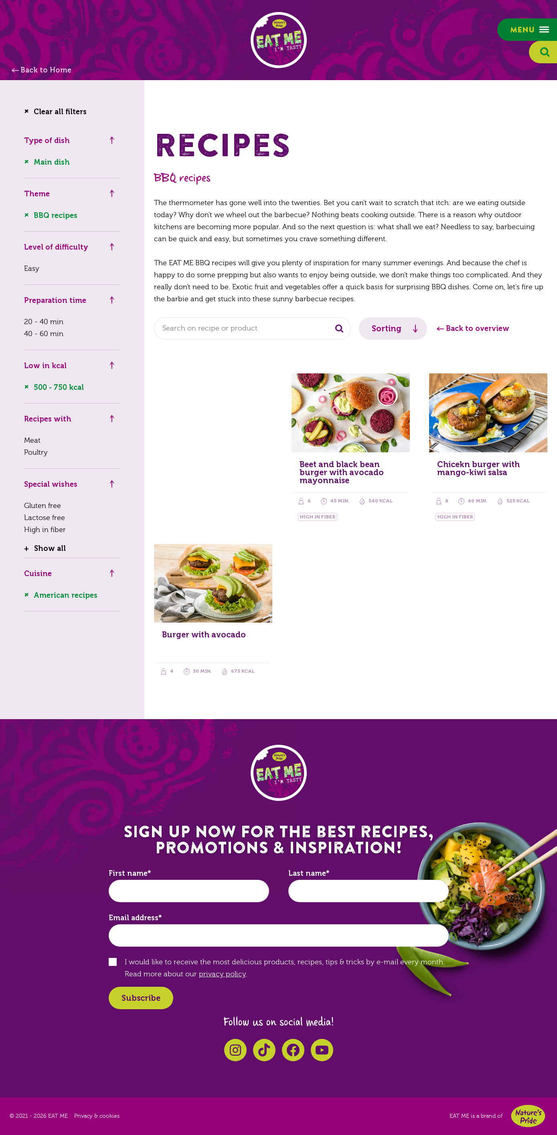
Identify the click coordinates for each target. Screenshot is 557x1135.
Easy (31, 268)
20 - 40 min (43, 322)
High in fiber (45, 530)
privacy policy (222, 974)
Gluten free (42, 506)
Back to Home (45, 70)
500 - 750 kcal (59, 387)
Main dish (52, 162)
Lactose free (44, 518)
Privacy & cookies (97, 1116)
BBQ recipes (55, 215)
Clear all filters (60, 111)
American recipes (65, 595)
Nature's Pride (528, 1116)
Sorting (386, 328)
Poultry (36, 452)
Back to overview (477, 328)
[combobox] (252, 328)
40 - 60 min (43, 334)
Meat (32, 440)
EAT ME (279, 40)
